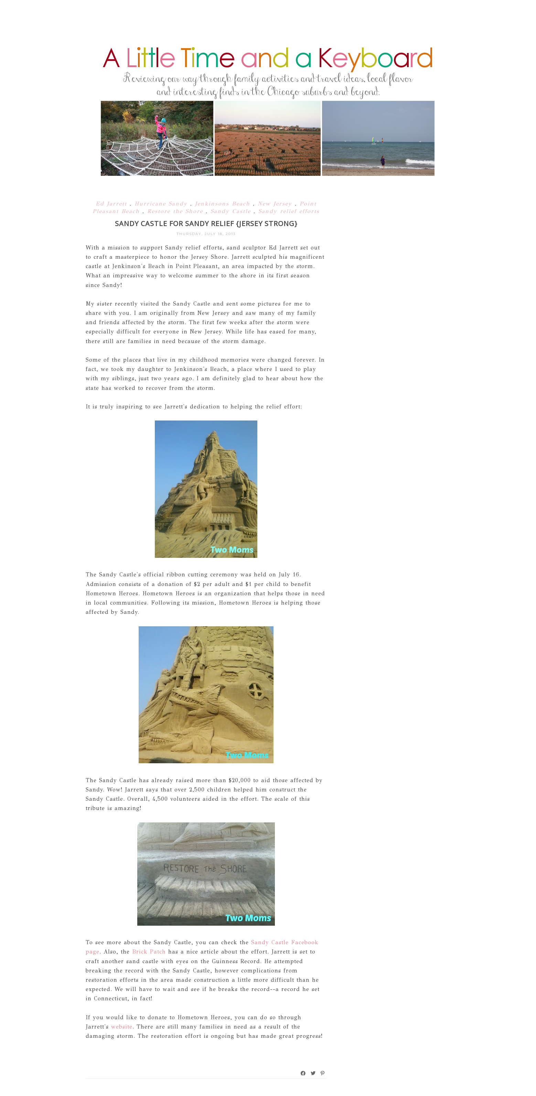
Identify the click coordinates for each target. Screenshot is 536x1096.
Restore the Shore (176, 211)
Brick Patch (148, 951)
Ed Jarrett (113, 203)
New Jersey (276, 203)
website (121, 1026)
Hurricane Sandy (162, 203)
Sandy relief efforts (289, 211)
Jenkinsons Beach (224, 203)
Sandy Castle (232, 211)
